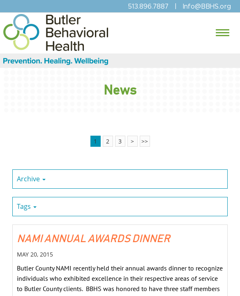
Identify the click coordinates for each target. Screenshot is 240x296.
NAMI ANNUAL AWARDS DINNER (93, 239)
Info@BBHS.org (207, 6)
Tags (27, 206)
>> (144, 141)
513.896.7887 (148, 6)
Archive (31, 178)
